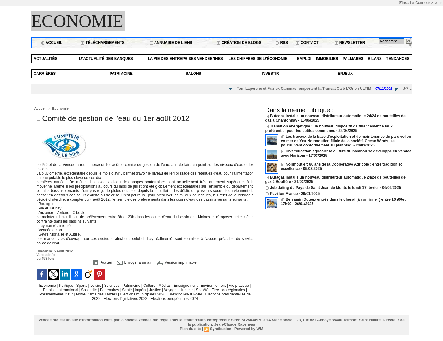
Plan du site (190, 329)
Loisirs (96, 285)
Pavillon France (284, 193)
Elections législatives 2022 (125, 298)
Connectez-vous (428, 3)
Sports (82, 285)
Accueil (51, 43)
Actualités (45, 58)
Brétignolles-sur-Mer (186, 294)
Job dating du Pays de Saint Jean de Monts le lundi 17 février (325, 187)
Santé (127, 290)
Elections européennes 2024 (174, 298)
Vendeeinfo (46, 255)
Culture (149, 285)
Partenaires (110, 290)
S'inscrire (406, 3)
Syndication (220, 329)
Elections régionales (228, 290)
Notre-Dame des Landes (97, 294)
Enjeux (345, 73)
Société (202, 290)
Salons (193, 73)
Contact (307, 43)
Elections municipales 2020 (142, 294)
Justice (155, 290)
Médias (165, 285)
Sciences (112, 285)
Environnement (213, 285)
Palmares (353, 58)
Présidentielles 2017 (56, 294)
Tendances (398, 58)
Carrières (45, 73)
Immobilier (327, 58)
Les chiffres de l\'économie (258, 58)
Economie (77, 21)
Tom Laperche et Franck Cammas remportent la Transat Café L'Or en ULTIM (306, 88)
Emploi (304, 58)
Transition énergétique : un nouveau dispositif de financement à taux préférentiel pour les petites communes (329, 128)
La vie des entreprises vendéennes (185, 58)
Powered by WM (248, 329)
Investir (270, 73)
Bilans (375, 58)
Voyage (170, 290)
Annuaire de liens (171, 43)
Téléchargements (103, 43)
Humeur (187, 290)
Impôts (140, 290)
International (68, 290)
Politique (66, 285)
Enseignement (186, 285)
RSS (281, 43)
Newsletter (350, 43)
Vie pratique (239, 285)
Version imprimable (176, 262)
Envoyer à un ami (135, 262)
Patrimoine (121, 73)
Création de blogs (239, 43)
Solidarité (89, 290)
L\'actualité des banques (106, 58)
